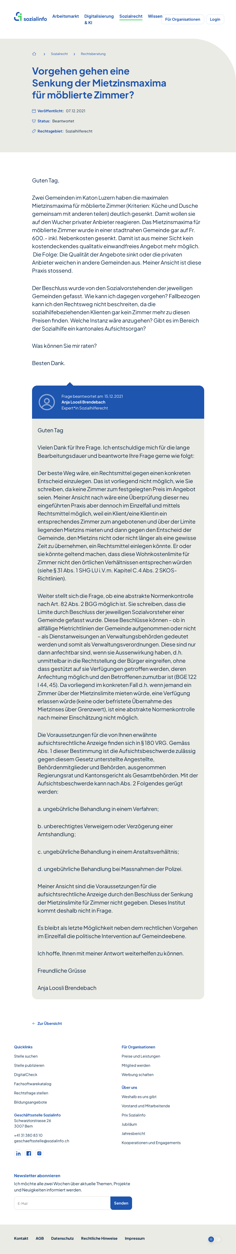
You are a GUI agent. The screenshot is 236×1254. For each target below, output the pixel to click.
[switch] (214, 1239)
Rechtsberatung (93, 54)
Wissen (155, 16)
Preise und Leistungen (141, 1056)
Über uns (129, 1087)
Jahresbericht (133, 1133)
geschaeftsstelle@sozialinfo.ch (41, 1140)
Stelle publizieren (29, 1065)
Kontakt (21, 1238)
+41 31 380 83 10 (28, 1135)
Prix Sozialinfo (133, 1115)
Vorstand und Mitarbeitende (146, 1105)
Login (215, 19)
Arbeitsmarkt (65, 16)
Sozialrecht (130, 16)
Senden (121, 1203)
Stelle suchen (26, 1056)
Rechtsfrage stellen (31, 1092)
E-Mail (22, 1203)
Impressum (135, 1238)
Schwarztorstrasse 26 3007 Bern (32, 1123)
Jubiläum (129, 1124)
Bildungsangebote (30, 1102)
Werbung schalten (137, 1074)
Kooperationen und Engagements (151, 1142)
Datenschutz (62, 1238)
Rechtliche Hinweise (99, 1238)
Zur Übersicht (47, 1023)
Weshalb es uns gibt (139, 1096)
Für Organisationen (182, 19)
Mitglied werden (136, 1065)
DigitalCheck (25, 1074)
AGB (40, 1238)
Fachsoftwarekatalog (32, 1083)
